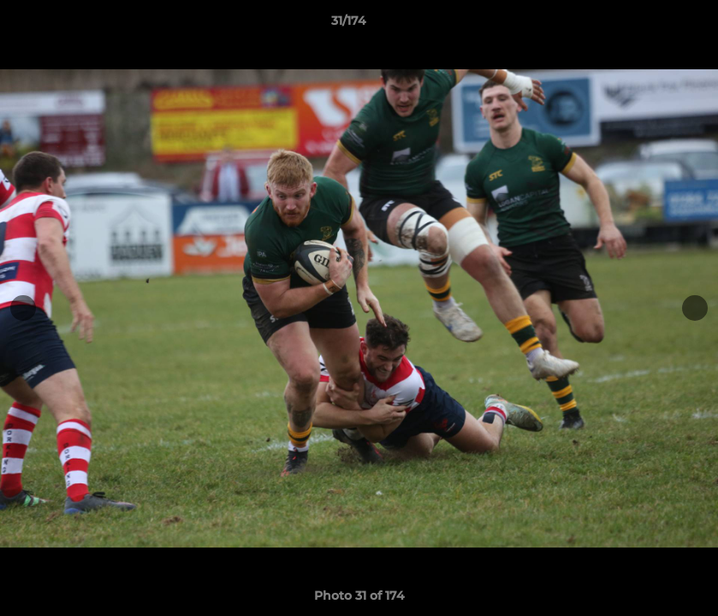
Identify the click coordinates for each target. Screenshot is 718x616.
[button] (646, 25)
